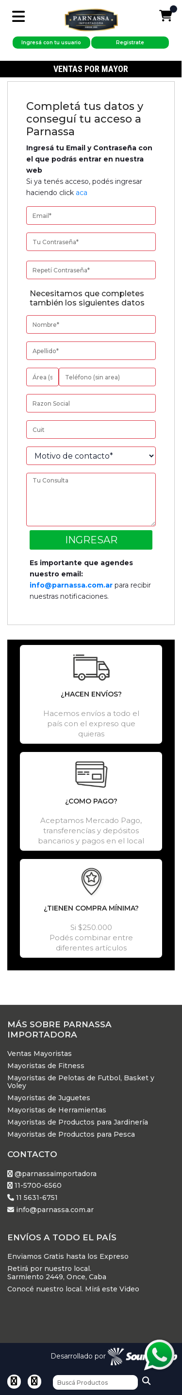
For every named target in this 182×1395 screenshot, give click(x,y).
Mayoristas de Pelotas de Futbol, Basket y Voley (80, 1082)
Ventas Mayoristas (39, 1054)
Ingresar (91, 540)
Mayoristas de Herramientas (56, 1110)
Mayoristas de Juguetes (48, 1098)
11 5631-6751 (32, 1198)
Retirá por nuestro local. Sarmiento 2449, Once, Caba (56, 1273)
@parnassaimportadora (52, 1174)
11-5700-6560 (34, 1185)
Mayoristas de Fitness (45, 1066)
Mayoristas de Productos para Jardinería (77, 1122)
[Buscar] (95, 1382)
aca (81, 192)
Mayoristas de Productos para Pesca (71, 1134)
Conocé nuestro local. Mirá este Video (73, 1289)
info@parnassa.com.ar (71, 585)
